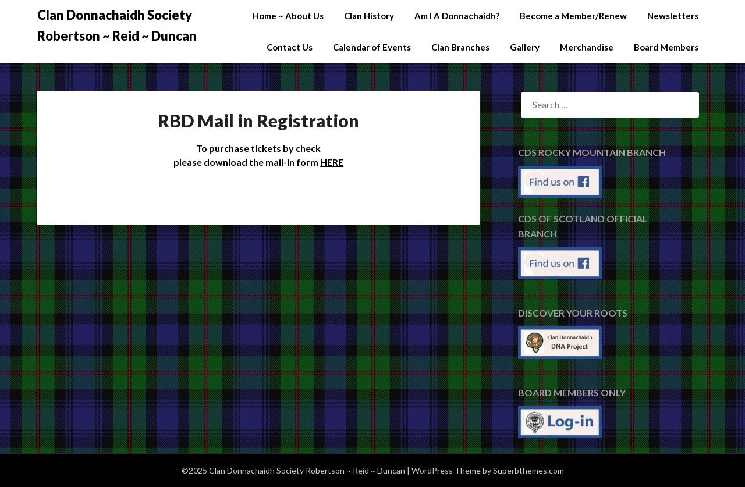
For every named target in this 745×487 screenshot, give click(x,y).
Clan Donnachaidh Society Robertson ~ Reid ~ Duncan (117, 25)
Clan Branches (460, 47)
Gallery (525, 47)
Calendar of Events (372, 47)
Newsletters (672, 15)
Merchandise (586, 47)
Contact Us (290, 47)
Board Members (666, 47)
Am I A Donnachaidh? (456, 15)
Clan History (369, 15)
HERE (331, 162)
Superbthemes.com (528, 470)
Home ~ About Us (288, 15)
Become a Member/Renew (573, 15)
